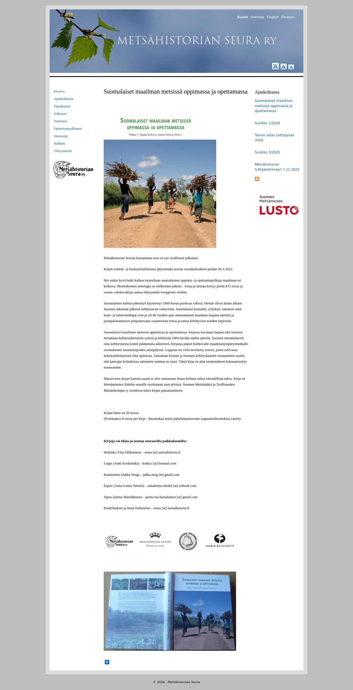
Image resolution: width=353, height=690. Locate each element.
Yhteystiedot (63, 151)
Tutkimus (60, 121)
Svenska (257, 17)
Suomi (242, 17)
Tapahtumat (62, 106)
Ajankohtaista (63, 99)
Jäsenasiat (61, 136)
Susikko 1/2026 (267, 123)
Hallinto (59, 143)
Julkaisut (60, 114)
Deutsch (287, 17)
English (273, 17)
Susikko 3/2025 (267, 152)
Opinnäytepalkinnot (68, 129)
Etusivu (59, 91)
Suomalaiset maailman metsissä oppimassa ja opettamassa (274, 106)
